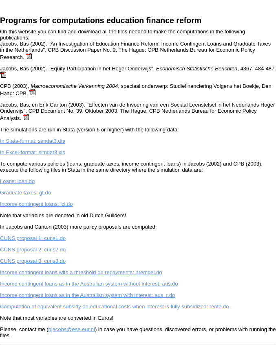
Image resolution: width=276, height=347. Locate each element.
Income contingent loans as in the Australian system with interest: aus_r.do (87, 295)
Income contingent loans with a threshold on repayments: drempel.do (81, 272)
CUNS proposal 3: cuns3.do (33, 261)
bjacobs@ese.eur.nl (72, 329)
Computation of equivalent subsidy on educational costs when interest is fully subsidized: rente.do (114, 306)
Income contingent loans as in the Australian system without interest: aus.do (89, 284)
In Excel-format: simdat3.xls (32, 152)
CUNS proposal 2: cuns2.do (33, 250)
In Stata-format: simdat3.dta (32, 141)
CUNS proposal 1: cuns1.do (33, 238)
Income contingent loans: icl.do (36, 204)
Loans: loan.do (17, 181)
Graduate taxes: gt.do (25, 193)
